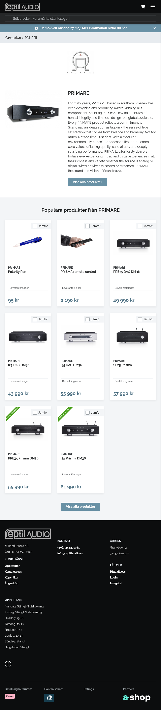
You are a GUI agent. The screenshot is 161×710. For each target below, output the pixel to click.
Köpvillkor (11, 577)
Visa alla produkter (87, 182)
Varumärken (13, 37)
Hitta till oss (118, 571)
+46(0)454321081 (68, 547)
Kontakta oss (13, 571)
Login (114, 577)
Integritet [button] (116, 583)
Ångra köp (11, 583)
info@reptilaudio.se (70, 553)
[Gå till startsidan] (22, 7)
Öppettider (12, 565)
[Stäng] (154, 28)
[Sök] (80, 18)
